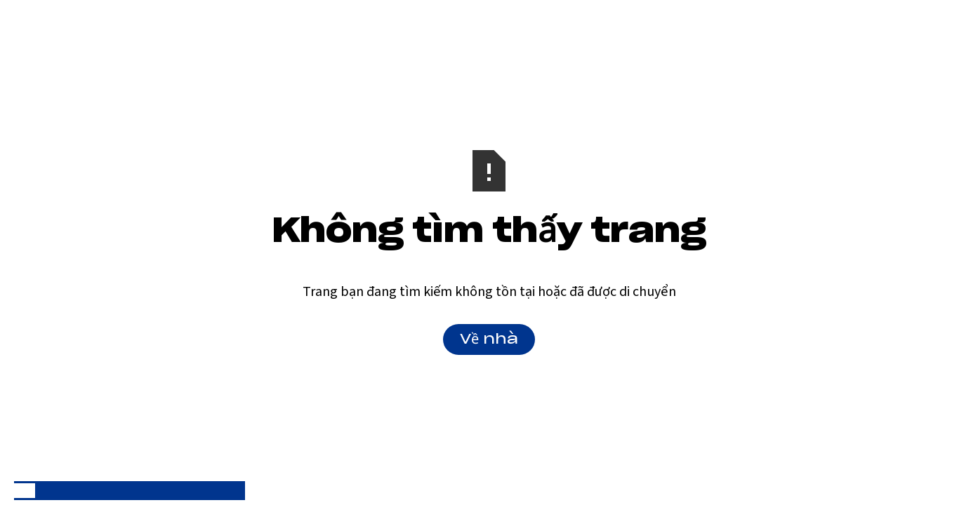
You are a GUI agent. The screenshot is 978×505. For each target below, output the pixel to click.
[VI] (24, 490)
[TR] (234, 490)
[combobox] (24, 490)
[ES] (171, 490)
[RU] (129, 490)
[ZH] (150, 490)
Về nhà (489, 339)
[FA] (108, 490)
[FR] (87, 490)
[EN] (45, 490)
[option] (45, 490)
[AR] (66, 490)
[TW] (213, 490)
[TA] (192, 490)
